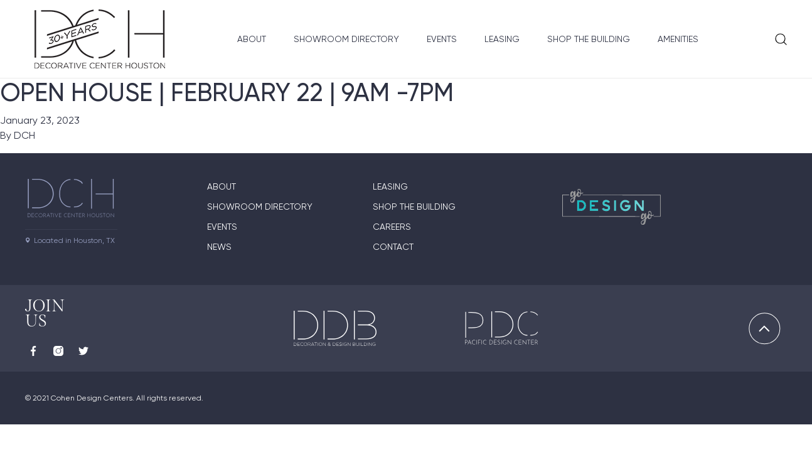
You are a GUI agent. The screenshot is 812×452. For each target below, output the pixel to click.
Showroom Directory (346, 39)
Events (442, 39)
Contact (393, 247)
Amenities (678, 39)
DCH (24, 135)
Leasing (502, 39)
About (251, 39)
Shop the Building (588, 39)
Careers (392, 227)
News (219, 247)
